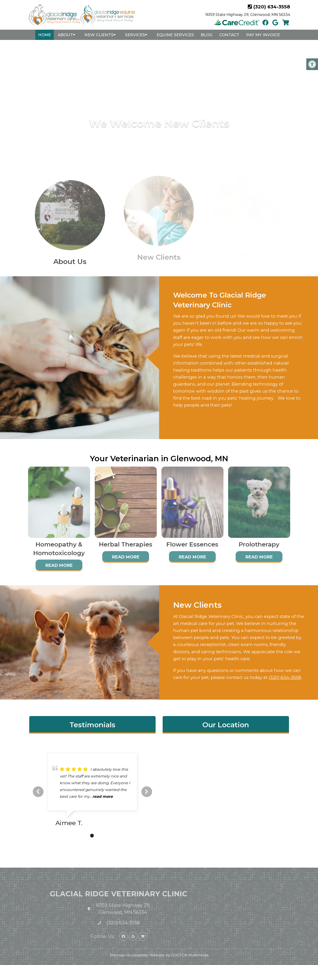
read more (102, 796)
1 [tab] (85, 835)
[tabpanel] (92, 792)
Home (44, 34)
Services (135, 34)
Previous (38, 791)
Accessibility (137, 955)
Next (146, 791)
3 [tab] (99, 835)
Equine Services (175, 34)
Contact (229, 34)
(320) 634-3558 (271, 7)
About (65, 34)
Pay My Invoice (263, 34)
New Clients (98, 34)
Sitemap (117, 955)
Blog (206, 34)
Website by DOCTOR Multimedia (179, 955)
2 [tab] (92, 835)
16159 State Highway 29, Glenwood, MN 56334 (247, 14)
